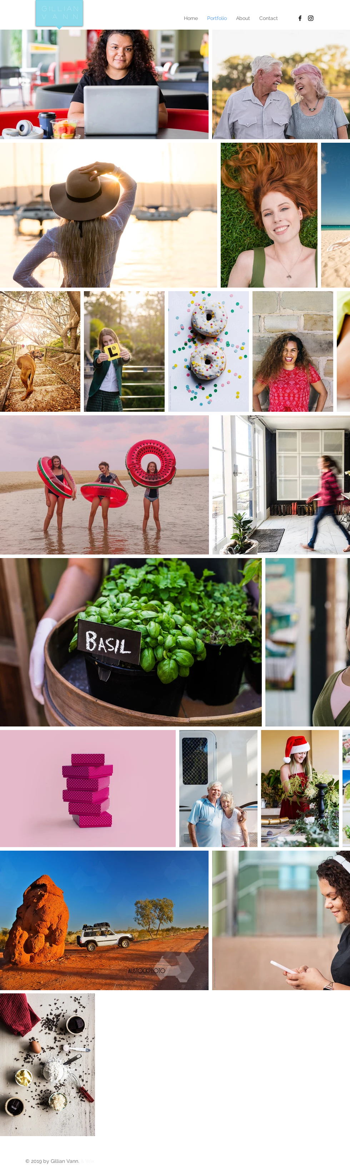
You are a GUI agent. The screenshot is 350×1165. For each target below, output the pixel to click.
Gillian (61, 8)
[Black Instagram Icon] (310, 18)
